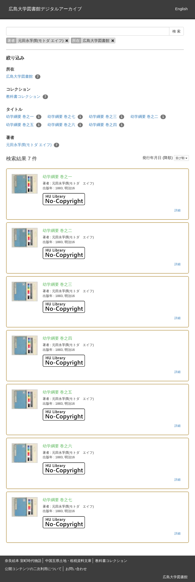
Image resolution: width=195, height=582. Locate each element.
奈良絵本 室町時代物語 (23, 561)
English (181, 9)
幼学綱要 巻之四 (106, 124)
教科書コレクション (27, 96)
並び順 (181, 158)
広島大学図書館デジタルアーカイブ (45, 8)
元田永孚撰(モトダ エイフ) (32, 145)
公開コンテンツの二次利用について (33, 569)
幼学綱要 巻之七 (65, 116)
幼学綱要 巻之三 (106, 116)
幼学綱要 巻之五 (23, 124)
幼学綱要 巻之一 (23, 116)
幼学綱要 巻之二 (148, 116)
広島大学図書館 (23, 76)
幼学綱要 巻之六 (65, 124)
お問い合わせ (76, 569)
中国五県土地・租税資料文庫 (68, 561)
